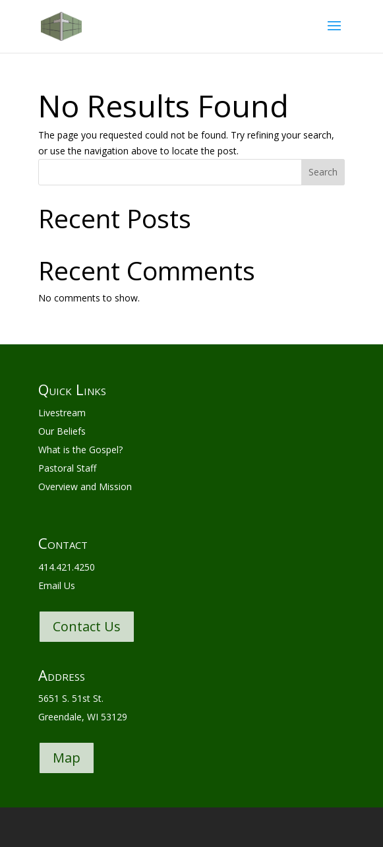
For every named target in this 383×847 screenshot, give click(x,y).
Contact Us (87, 626)
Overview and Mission (85, 486)
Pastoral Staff (67, 468)
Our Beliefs (62, 431)
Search (323, 172)
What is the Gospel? (80, 449)
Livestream (62, 412)
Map (66, 758)
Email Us (56, 585)
